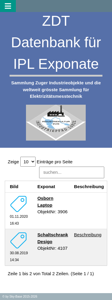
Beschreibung (88, 234)
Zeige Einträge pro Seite (40, 161)
